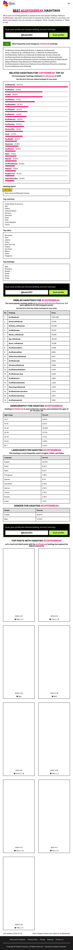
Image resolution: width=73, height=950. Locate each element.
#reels (7, 273)
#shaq (7, 276)
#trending (8, 269)
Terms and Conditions (17, 940)
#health (7, 271)
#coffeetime (9, 90)
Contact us (59, 940)
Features (50, 940)
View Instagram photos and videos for (51, 933)
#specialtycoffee (11, 178)
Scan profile (58, 35)
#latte (7, 154)
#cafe (7, 134)
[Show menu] (69, 3)
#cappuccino (10, 174)
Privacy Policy (33, 940)
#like (6, 267)
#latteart (8, 169)
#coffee (8, 95)
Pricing (42, 940)
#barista (8, 159)
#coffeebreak (10, 85)
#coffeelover (10, 99)
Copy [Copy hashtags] (7, 44)
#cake (7, 278)
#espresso (9, 144)
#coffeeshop (10, 124)
